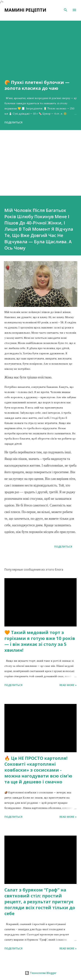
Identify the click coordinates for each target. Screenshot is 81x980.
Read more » (68, 685)
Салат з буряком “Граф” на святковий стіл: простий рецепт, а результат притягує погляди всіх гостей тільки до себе (39, 901)
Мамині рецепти (25, 10)
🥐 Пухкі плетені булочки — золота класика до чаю (36, 85)
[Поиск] (65, 10)
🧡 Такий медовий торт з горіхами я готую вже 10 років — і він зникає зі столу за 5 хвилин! (39, 641)
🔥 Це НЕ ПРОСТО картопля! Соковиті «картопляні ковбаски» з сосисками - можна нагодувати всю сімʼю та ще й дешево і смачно (38, 770)
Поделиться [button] (13, 122)
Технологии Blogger (40, 973)
